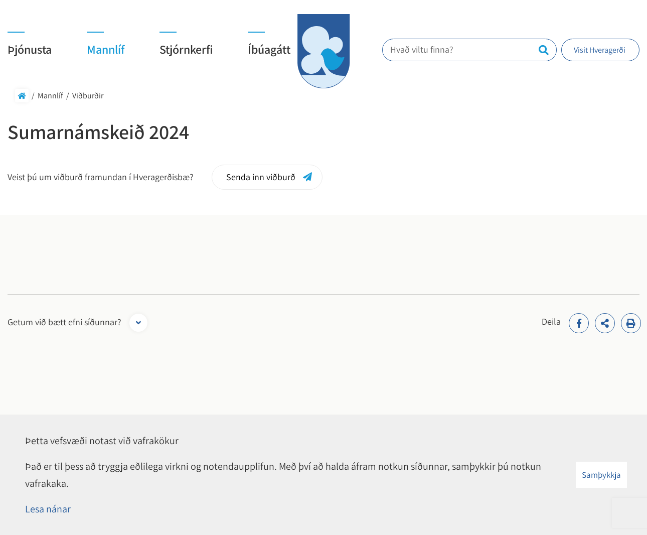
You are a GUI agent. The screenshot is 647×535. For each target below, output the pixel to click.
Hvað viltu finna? (427, 49)
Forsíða (22, 95)
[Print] (631, 323)
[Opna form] (138, 323)
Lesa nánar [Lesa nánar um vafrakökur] (48, 508)
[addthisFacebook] (579, 323)
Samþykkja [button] (601, 474)
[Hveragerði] (323, 51)
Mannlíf (50, 95)
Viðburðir (87, 95)
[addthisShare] (605, 323)
